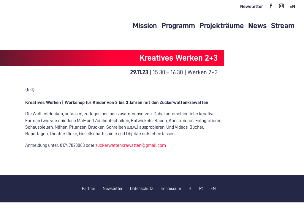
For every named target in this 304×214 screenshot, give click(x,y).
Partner (88, 188)
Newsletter (251, 6)
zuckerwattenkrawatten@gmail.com (130, 145)
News (257, 25)
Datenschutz (141, 188)
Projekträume (222, 25)
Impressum (171, 188)
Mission (145, 25)
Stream (282, 25)
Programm (178, 25)
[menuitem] (292, 8)
